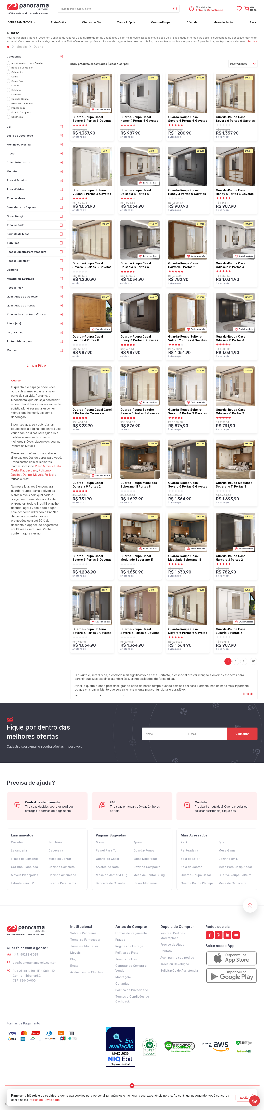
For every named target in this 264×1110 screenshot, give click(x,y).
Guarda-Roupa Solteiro (235, 875)
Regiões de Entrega (129, 946)
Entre (199, 10)
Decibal (16, 474)
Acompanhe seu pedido (177, 957)
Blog (73, 959)
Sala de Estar (190, 858)
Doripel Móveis (33, 474)
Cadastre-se (215, 10)
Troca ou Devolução (174, 964)
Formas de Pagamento (131, 933)
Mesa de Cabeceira (232, 883)
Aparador (139, 842)
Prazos (120, 939)
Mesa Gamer (228, 850)
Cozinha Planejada (24, 867)
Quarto (223, 842)
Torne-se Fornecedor (85, 939)
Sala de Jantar (191, 867)
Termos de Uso (126, 959)
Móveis (75, 952)
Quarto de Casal (107, 858)
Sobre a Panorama (83, 933)
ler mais (253, 41)
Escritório (55, 842)
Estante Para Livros (62, 883)
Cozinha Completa (62, 867)
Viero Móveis (44, 466)
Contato (166, 951)
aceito (244, 1097)
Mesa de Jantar (60, 858)
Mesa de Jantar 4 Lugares (115, 875)
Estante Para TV (22, 883)
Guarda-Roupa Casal (196, 875)
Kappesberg (28, 470)
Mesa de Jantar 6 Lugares (152, 875)
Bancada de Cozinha (111, 883)
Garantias (122, 983)
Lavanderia (19, 850)
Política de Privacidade (131, 990)
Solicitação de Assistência (179, 970)
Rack (184, 842)
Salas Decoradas (145, 858)
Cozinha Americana (62, 875)
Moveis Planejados (24, 875)
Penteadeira (189, 850)
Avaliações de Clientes (86, 972)
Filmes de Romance (25, 858)
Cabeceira (56, 850)
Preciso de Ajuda (172, 944)
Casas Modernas (145, 883)
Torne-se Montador (84, 946)
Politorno (45, 470)
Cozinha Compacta (146, 867)
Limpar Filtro (36, 365)
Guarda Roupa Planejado (198, 883)
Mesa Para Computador (235, 867)
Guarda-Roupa (144, 850)
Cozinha (17, 842)
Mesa (100, 842)
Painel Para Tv (106, 850)
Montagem (123, 977)
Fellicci (49, 474)
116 (253, 661)
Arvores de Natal (108, 867)
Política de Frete (126, 952)
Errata (74, 965)
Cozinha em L (228, 858)
